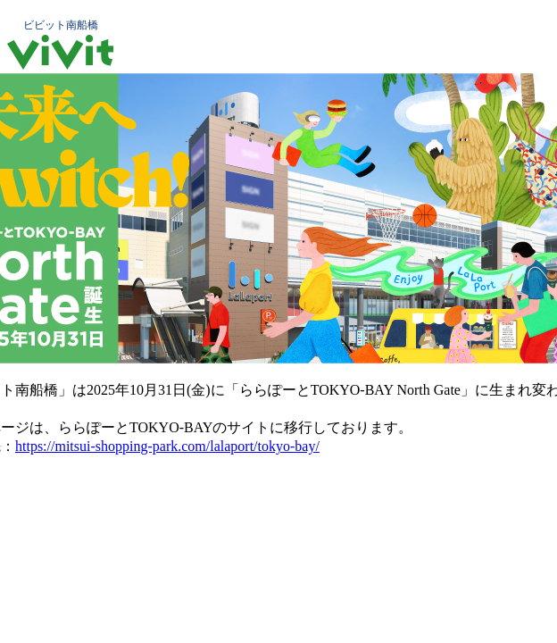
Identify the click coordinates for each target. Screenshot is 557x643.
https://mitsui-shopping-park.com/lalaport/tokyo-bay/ (167, 446)
